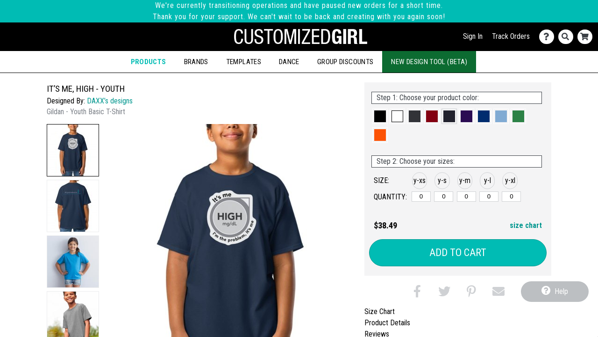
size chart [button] (526, 225)
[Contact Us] (548, 36)
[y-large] (488, 196)
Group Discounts (345, 62)
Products (148, 62)
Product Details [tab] (387, 322)
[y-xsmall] (421, 196)
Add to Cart (457, 252)
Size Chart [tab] (379, 311)
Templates (243, 62)
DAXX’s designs (110, 100)
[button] (73, 150)
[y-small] (443, 196)
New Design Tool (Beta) (429, 62)
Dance (289, 62)
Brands (196, 62)
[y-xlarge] (511, 196)
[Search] (567, 36)
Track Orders (511, 36)
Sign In (473, 36)
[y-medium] (466, 196)
